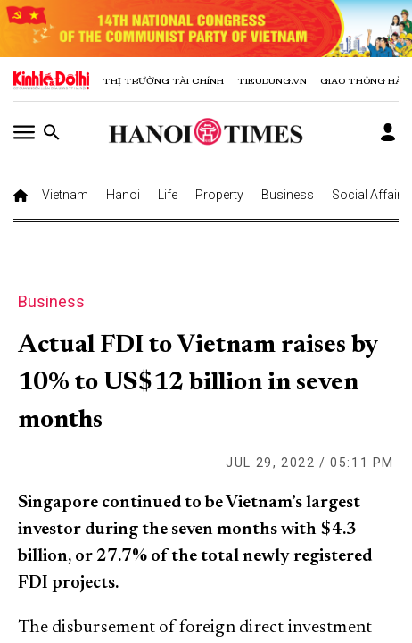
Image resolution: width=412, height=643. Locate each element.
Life (167, 195)
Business (287, 195)
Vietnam (65, 195)
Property (219, 195)
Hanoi (123, 195)
